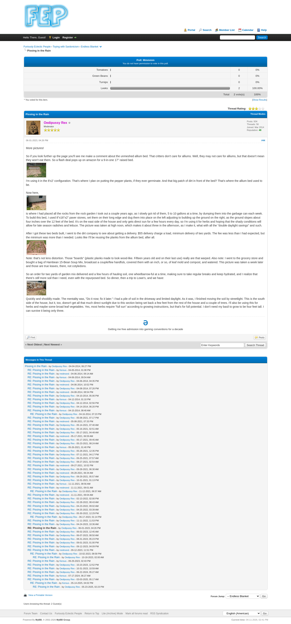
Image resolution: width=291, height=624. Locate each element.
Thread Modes (258, 114)
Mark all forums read (136, 613)
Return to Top (92, 613)
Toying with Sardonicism (66, 46)
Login (56, 37)
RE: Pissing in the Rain (41, 369)
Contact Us (46, 613)
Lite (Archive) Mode (112, 613)
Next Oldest (34, 344)
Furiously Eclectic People (37, 46)
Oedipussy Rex (59, 366)
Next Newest (52, 344)
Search (207, 30)
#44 (263, 140)
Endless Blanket (89, 46)
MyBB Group (63, 620)
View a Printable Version (40, 595)
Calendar (248, 30)
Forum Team (30, 613)
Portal (191, 30)
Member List (227, 30)
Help (264, 30)
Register (67, 37)
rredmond (64, 374)
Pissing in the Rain (36, 366)
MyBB (38, 620)
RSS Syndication (159, 613)
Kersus (62, 370)
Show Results (259, 100)
